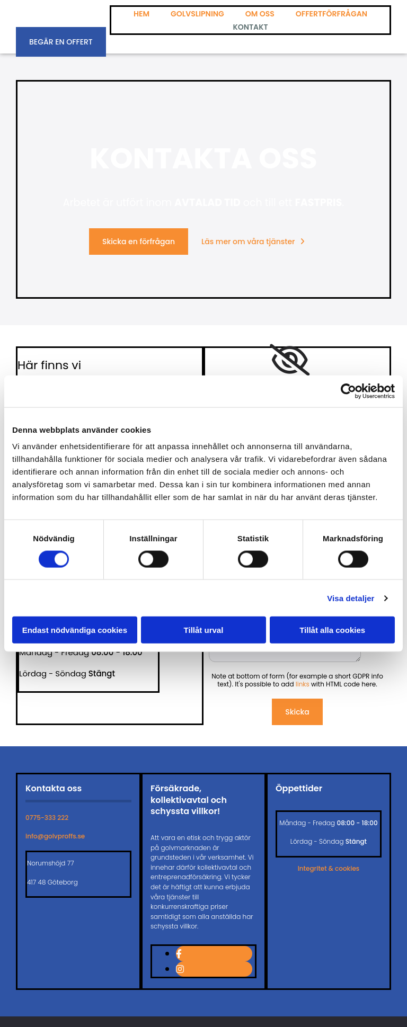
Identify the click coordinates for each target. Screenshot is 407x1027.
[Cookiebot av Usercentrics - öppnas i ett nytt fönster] (348, 391)
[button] (61, 42)
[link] (289, 360)
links (302, 684)
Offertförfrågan (331, 13)
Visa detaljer (350, 597)
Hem (141, 13)
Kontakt (250, 27)
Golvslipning (197, 13)
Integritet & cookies (329, 868)
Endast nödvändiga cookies (74, 630)
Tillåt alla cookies (332, 630)
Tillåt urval (204, 630)
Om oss (260, 13)
